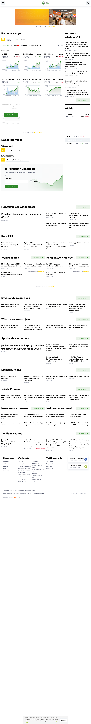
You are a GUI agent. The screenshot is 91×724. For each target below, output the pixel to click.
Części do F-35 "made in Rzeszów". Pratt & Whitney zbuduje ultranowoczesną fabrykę (76, 83)
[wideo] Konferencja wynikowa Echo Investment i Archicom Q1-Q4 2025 (78, 464)
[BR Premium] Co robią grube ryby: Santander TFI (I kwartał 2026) (34, 526)
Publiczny (34, 181)
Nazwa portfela (16, 180)
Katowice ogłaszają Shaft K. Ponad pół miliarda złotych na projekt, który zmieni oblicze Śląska (77, 74)
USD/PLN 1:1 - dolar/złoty (32, 79)
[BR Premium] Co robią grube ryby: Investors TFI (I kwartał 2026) (79, 249)
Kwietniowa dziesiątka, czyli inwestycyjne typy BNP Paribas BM (33, 495)
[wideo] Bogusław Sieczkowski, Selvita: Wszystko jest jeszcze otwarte (11, 605)
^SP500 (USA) (49, 79)
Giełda (4, 627)
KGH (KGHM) (28, 54)
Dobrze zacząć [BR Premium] (79, 493)
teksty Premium (22, 645)
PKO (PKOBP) (49, 54)
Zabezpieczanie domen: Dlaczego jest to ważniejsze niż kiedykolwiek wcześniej (33, 409)
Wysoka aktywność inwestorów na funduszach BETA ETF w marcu (33, 280)
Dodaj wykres (11, 115)
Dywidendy (6, 634)
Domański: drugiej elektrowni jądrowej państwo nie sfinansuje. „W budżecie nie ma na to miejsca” (77, 55)
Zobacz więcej (83, 100)
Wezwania (34, 637)
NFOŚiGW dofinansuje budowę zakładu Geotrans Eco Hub (34, 557)
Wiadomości (6, 625)
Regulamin (21, 654)
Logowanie (49, 629)
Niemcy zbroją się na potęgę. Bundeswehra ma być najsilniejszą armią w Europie (75, 64)
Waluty (4, 632)
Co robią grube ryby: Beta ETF (79, 278)
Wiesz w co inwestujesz (24, 638)
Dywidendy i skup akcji (24, 632)
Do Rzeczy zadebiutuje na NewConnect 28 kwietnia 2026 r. (55, 557)
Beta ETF (20, 625)
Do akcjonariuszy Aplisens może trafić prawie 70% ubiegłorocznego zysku (33, 376)
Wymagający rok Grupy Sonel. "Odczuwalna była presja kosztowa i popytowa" (34, 313)
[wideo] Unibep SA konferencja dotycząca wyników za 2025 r (54, 464)
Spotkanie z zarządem (24, 640)
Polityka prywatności (12, 654)
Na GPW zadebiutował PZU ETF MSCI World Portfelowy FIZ (78, 577)
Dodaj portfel (11, 186)
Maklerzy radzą (22, 643)
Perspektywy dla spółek (24, 629)
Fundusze (5, 629)
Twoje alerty (49, 625)
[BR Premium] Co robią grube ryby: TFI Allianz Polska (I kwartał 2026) (79, 526)
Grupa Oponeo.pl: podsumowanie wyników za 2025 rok (78, 227)
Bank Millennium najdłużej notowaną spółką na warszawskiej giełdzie (55, 577)
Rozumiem (63, 720)
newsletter (35, 645)
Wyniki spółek (21, 627)
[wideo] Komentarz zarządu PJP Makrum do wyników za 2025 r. (78, 440)
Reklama (27, 654)
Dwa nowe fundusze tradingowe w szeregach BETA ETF (9, 280)
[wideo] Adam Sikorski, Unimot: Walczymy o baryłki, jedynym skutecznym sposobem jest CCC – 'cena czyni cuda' (56, 607)
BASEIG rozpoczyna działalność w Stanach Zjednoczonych (54, 313)
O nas (4, 654)
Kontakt (32, 654)
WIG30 (4, 54)
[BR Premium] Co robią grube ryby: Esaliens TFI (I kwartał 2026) (56, 526)
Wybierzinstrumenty (9, 40)
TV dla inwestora (36, 643)
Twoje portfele (50, 627)
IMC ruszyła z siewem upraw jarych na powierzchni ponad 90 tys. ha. (79, 313)
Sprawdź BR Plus (51, 26)
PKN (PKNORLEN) (8, 79)
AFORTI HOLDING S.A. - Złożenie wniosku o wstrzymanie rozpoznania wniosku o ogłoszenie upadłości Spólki (77, 92)
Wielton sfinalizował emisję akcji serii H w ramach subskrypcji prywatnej (33, 577)
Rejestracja (49, 632)
